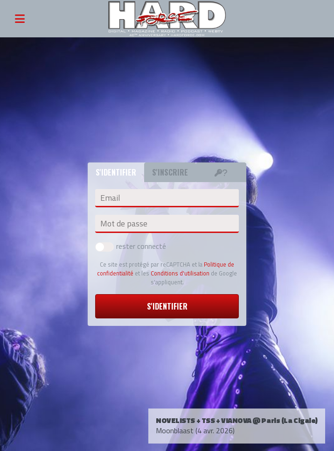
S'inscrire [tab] (170, 172)
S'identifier (167, 306)
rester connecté (130, 246)
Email (110, 198)
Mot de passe (123, 223)
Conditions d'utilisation (180, 273)
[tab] (221, 172)
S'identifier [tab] (116, 172)
